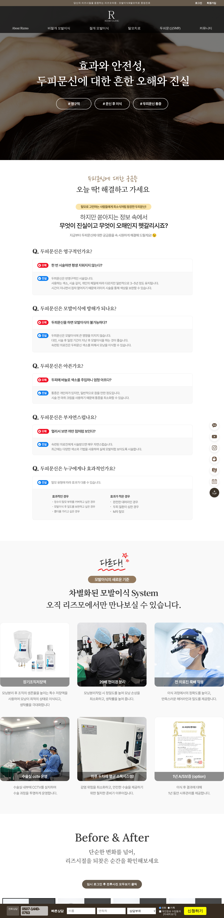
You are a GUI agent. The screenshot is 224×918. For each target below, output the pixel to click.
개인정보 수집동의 (170, 911)
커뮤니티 (206, 28)
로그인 (198, 3)
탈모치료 (134, 28)
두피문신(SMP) (170, 28)
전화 (164, 907)
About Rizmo (20, 28)
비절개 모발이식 (59, 28)
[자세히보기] (169, 914)
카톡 (172, 907)
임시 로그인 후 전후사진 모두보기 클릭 (112, 884)
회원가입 (211, 3)
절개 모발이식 (99, 28)
